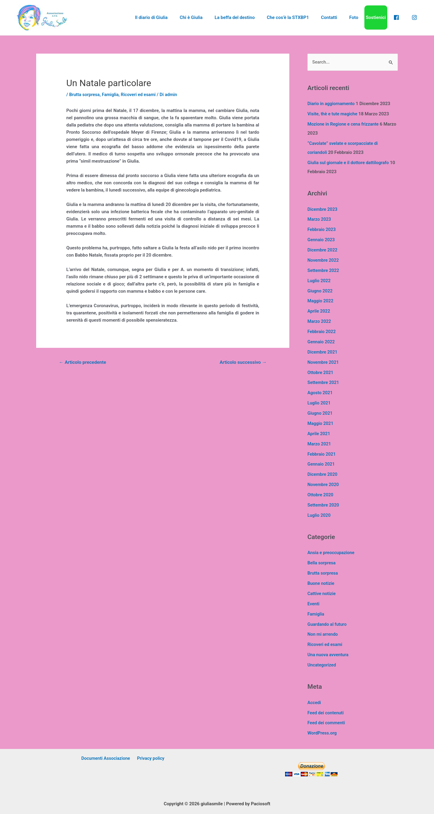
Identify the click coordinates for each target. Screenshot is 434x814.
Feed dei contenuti (326, 711)
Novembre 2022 (323, 260)
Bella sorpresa (321, 561)
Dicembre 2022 (322, 250)
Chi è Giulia (210, 17)
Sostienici (382, 17)
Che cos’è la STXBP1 (301, 17)
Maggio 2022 (320, 300)
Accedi (314, 700)
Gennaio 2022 (321, 341)
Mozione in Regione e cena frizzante (344, 124)
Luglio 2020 (319, 514)
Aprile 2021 (319, 432)
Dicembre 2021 (322, 351)
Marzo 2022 (319, 321)
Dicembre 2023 (322, 209)
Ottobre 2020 (320, 494)
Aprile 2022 (319, 310)
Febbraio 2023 (322, 229)
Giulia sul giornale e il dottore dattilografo (349, 162)
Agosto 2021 (320, 392)
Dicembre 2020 (322, 473)
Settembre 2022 (323, 270)
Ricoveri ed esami (140, 94)
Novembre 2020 (323, 483)
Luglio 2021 (319, 402)
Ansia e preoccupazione (331, 551)
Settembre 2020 (323, 504)
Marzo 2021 (319, 443)
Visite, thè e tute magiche (333, 114)
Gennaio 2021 (321, 463)
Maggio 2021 (320, 422)
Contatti (339, 17)
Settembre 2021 (323, 382)
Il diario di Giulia (173, 17)
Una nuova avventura (328, 653)
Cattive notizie (321, 592)
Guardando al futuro (327, 622)
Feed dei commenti (326, 721)
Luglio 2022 (319, 280)
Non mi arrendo (323, 633)
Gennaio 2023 (321, 239)
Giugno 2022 (320, 290)
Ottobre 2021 (320, 372)
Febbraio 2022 (322, 331)
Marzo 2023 (319, 219)
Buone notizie (321, 582)
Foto (360, 17)
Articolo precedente (83, 362)
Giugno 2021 (320, 412)
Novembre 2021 (323, 361)
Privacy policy (150, 756)
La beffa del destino (251, 17)
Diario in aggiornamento (331, 104)
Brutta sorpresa (84, 94)
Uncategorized (322, 663)
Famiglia (111, 94)
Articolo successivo (242, 362)
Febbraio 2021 (322, 453)
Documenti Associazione (106, 756)
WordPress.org (322, 731)
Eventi (313, 602)
